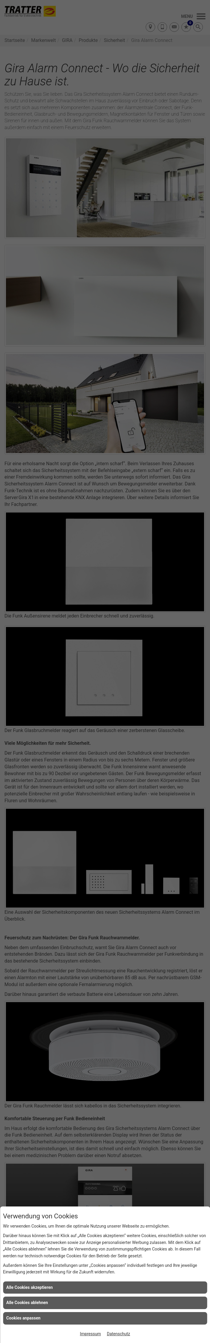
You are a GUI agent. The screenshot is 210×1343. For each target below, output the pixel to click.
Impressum (90, 1333)
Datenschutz (118, 1333)
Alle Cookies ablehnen (27, 1302)
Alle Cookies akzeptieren (29, 1287)
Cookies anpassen (23, 1318)
